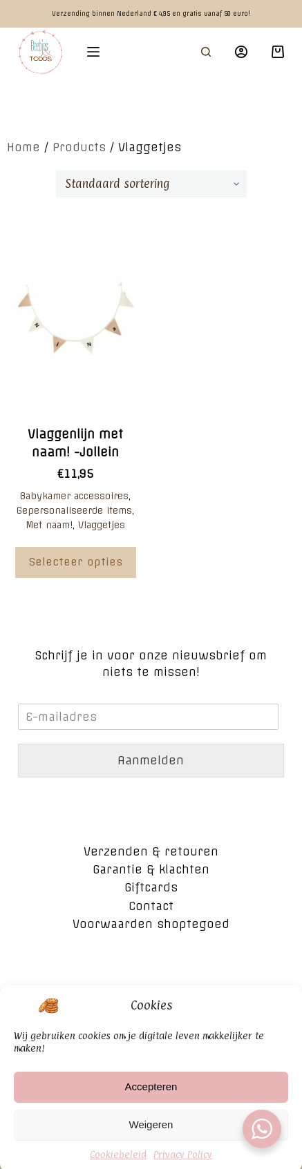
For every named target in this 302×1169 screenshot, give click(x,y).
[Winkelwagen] (278, 52)
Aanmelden (150, 760)
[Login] (241, 52)
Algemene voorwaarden (151, 991)
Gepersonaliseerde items (74, 510)
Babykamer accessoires (74, 495)
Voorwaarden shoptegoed (151, 924)
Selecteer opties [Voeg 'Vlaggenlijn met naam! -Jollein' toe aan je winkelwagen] (75, 561)
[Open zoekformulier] (206, 52)
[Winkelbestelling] (151, 183)
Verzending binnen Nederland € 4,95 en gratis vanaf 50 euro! (151, 13)
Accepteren (151, 1101)
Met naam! (49, 524)
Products (79, 147)
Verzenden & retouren (151, 851)
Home (23, 147)
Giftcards (151, 887)
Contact (151, 906)
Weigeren (151, 1139)
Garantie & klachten (151, 869)
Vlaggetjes (101, 524)
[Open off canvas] (93, 52)
